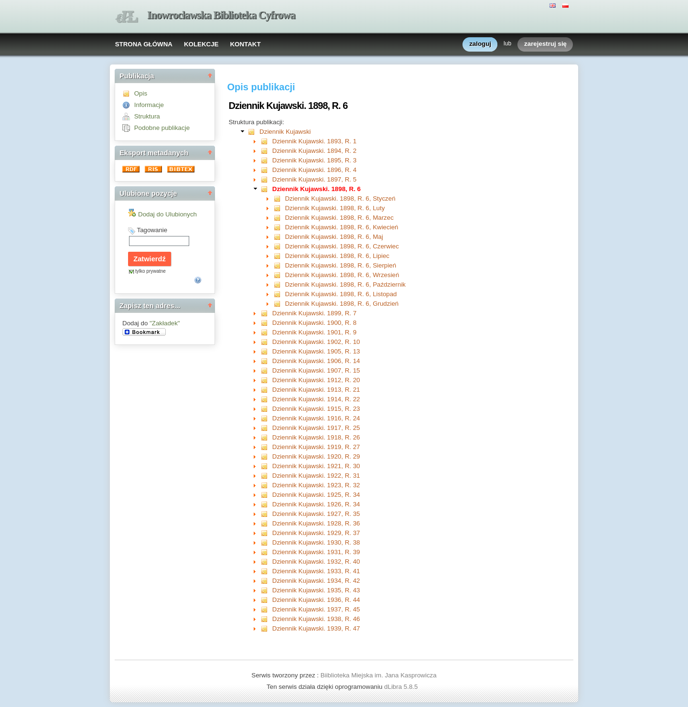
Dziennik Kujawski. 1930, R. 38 (316, 542)
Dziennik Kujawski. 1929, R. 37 (316, 532)
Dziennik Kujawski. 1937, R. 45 (316, 609)
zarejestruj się (545, 44)
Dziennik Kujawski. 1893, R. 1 (314, 141)
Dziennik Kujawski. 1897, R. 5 (314, 179)
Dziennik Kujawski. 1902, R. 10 (316, 341)
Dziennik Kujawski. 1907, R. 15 (316, 370)
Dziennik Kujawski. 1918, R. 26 (316, 437)
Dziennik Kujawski (285, 131)
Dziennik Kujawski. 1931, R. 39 (316, 552)
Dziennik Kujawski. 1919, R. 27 (316, 446)
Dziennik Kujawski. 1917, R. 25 (316, 427)
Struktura (147, 116)
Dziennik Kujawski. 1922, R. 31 (316, 475)
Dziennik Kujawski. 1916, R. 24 (316, 418)
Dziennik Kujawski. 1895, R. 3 (314, 160)
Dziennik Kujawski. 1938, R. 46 (316, 618)
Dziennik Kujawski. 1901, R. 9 (314, 332)
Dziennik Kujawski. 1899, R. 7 (314, 313)
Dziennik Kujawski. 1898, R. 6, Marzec (339, 217)
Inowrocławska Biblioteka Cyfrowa (221, 15)
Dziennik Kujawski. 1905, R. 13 (316, 351)
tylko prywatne (150, 271)
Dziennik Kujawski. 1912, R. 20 (316, 380)
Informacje (149, 104)
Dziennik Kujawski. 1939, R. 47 (316, 628)
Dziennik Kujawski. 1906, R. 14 (316, 360)
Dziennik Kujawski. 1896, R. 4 (314, 169)
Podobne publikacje (162, 127)
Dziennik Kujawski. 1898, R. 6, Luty (335, 208)
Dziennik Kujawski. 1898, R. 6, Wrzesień (342, 275)
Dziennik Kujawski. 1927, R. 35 (316, 513)
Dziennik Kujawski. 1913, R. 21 (316, 389)
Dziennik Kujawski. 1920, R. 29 (316, 456)
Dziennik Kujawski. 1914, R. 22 (316, 399)
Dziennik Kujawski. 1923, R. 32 (316, 485)
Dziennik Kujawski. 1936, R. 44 (316, 599)
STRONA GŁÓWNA (143, 44)
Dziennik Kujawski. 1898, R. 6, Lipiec (337, 255)
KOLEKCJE (201, 44)
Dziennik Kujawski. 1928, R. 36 (316, 523)
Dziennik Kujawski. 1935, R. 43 (316, 590)
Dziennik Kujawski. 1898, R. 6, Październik (345, 284)
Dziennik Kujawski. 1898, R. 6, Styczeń (340, 198)
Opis (140, 93)
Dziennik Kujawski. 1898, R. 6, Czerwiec (342, 246)
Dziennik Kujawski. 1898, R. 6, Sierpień (340, 265)
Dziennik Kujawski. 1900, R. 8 (314, 322)
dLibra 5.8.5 (401, 686)
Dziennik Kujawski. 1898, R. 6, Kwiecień (341, 227)
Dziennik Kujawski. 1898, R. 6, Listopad (341, 294)
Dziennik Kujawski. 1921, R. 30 (316, 466)
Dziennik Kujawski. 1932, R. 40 (316, 561)
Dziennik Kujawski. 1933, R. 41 (316, 571)
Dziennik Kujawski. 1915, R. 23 (316, 408)
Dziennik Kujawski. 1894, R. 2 (314, 150)
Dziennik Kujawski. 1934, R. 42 (316, 580)
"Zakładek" (165, 323)
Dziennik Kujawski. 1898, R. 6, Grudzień (341, 303)
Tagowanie (152, 230)
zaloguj (480, 44)
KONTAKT (245, 44)
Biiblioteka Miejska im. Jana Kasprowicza (379, 675)
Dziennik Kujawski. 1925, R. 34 (316, 494)
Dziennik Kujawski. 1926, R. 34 (316, 504)
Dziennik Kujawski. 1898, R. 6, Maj (334, 236)
